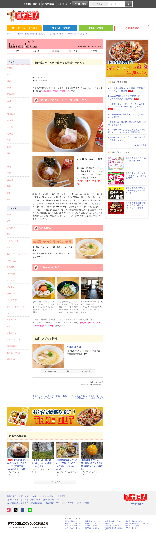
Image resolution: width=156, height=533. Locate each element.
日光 (9, 81)
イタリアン (12, 280)
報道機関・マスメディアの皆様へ (60, 503)
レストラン (12, 333)
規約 (38, 499)
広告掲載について (14, 503)
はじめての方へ (49, 4)
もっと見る (140, 145)
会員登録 (27, 4)
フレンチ (11, 287)
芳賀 (9, 140)
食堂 (9, 326)
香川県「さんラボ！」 (92, 525)
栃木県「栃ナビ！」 (72, 521)
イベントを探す (60, 28)
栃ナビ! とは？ (135, 504)
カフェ (10, 313)
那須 (9, 87)
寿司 (9, 214)
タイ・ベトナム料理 (15, 306)
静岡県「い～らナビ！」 (133, 525)
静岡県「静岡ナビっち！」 (114, 521)
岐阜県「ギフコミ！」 (113, 523)
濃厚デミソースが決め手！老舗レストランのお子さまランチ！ (46, 397)
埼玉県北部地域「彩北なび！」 (113, 528)
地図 (68, 371)
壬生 (9, 160)
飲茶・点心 (12, 260)
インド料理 (12, 300)
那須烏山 (11, 114)
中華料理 (11, 274)
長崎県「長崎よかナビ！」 (134, 521)
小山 (9, 166)
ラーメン (11, 293)
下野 (9, 173)
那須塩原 (11, 94)
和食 (9, 234)
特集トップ (68, 396)
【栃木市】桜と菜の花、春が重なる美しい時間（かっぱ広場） (42, 463)
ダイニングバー (14, 339)
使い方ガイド (13, 499)
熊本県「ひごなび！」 (92, 521)
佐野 (9, 193)
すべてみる (55, 481)
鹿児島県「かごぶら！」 (93, 528)
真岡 (9, 147)
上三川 (10, 180)
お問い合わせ (48, 499)
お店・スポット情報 (50, 371)
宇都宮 (10, 68)
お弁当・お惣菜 (14, 353)
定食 (9, 221)
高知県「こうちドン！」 (133, 528)
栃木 (9, 153)
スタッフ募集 (83, 503)
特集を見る (131, 28)
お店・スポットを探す (24, 28)
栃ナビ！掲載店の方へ (34, 503)
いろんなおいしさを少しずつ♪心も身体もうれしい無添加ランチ (89, 397)
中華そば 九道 (74, 347)
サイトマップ (62, 499)
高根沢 (10, 134)
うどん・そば (13, 241)
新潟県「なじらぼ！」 (92, 523)
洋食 (9, 247)
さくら (10, 127)
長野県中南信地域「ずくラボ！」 (136, 523)
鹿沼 (9, 74)
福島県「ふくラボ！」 (72, 523)
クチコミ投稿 (80, 4)
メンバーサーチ (64, 4)
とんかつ (11, 228)
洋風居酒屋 (12, 346)
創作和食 (11, 267)
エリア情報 (95, 28)
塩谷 (9, 107)
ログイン (37, 4)
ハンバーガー (13, 320)
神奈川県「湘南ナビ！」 (113, 525)
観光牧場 (11, 359)
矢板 (9, 101)
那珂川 (10, 120)
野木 (9, 199)
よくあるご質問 (27, 499)
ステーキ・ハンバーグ (16, 254)
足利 (9, 186)
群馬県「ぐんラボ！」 (72, 525)
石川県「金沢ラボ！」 (72, 528)
